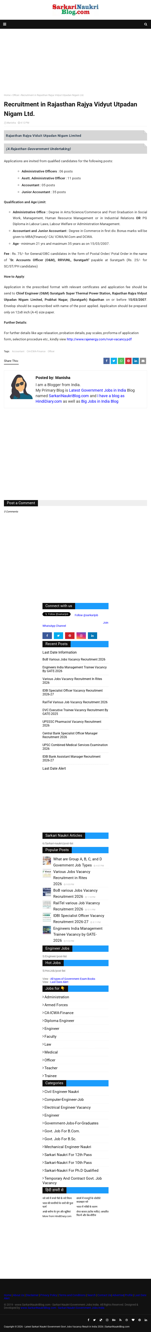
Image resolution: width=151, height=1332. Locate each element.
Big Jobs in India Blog (99, 401)
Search (91, 1295)
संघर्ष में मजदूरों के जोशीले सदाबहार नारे (88, 1200)
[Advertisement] (75, 60)
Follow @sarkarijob (86, 615)
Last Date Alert (59, 982)
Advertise (118, 1295)
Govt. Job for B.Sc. (60, 1139)
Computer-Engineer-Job (64, 1099)
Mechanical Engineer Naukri (67, 1147)
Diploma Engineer (59, 1020)
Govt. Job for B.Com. (62, 1131)
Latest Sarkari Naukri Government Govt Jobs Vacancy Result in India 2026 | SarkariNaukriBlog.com (77, 1326)
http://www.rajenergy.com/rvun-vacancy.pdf (99, 339)
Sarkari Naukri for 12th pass (68, 1154)
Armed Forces (56, 1005)
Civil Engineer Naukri (61, 1091)
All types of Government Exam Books (72, 978)
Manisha (11, 122)
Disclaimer (32, 1295)
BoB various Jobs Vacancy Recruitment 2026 (73, 659)
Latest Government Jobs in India (97, 390)
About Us (18, 1295)
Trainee (50, 1076)
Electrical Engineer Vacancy (67, 1107)
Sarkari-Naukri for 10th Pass (68, 1162)
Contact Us (104, 1295)
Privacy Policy (48, 1295)
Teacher (50, 1068)
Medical (51, 1052)
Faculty (50, 1036)
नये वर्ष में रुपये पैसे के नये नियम (57, 1198)
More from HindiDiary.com (56, 1216)
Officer (15, 95)
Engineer (51, 1028)
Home (7, 95)
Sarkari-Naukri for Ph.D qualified (71, 1170)
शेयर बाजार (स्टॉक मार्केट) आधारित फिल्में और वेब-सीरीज (92, 1213)
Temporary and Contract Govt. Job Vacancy (72, 1180)
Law (47, 1044)
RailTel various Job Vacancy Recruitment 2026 (75, 702)
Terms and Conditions (72, 1295)
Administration (56, 997)
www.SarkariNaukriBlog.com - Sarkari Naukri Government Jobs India (62, 1307)
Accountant (18, 351)
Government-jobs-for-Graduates (71, 1123)
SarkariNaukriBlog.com (69, 395)
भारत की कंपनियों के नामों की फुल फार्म (57, 1205)
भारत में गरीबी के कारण (86, 1206)
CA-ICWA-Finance (36, 351)
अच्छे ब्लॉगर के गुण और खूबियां (56, 1211)
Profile (129, 1295)
